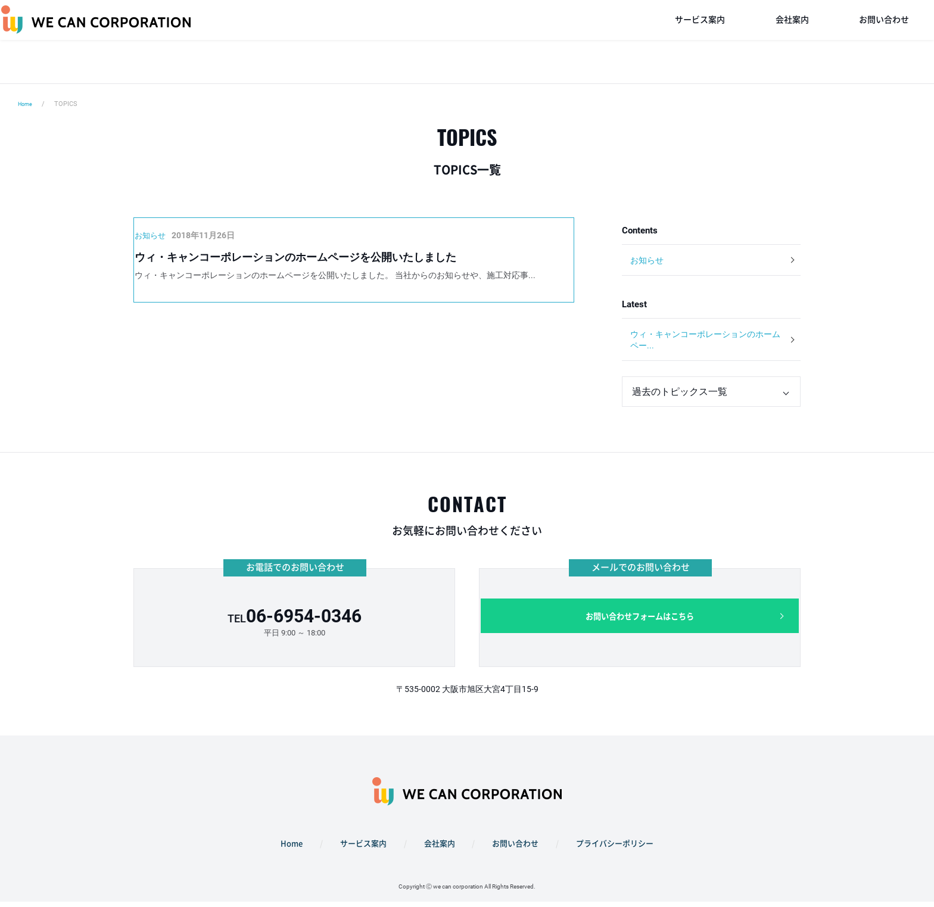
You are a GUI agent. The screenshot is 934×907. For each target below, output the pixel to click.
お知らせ (649, 260)
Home (27, 104)
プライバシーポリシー (604, 852)
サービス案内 (700, 41)
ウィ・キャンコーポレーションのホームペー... (702, 344)
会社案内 (792, 41)
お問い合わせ (884, 41)
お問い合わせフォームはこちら (640, 627)
